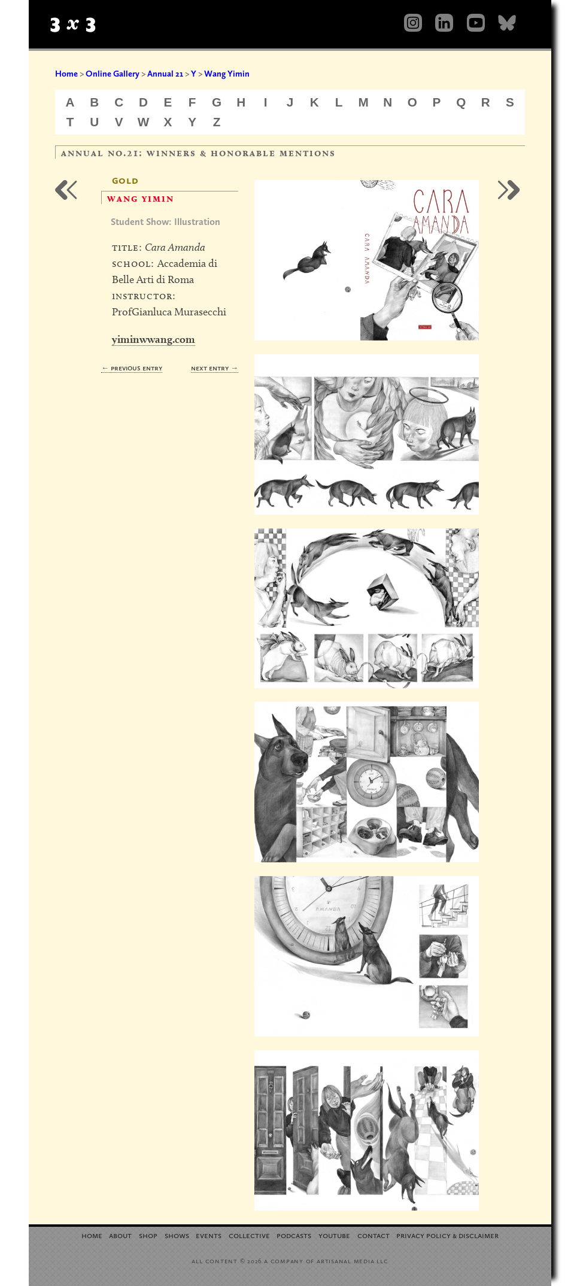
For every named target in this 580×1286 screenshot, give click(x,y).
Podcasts (294, 1235)
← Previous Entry (131, 367)
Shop (148, 1235)
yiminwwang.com (153, 339)
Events (208, 1235)
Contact (373, 1235)
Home (66, 73)
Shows (177, 1235)
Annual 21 (165, 73)
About (120, 1235)
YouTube (334, 1235)
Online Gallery (112, 73)
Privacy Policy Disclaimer (447, 1235)
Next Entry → (214, 367)
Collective (249, 1235)
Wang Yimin (227, 73)
